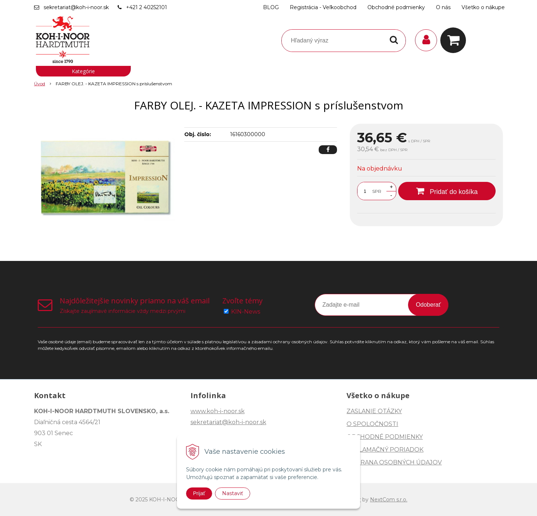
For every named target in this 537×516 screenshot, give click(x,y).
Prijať (199, 493)
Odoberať (428, 305)
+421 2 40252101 (146, 7)
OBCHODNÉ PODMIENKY (385, 436)
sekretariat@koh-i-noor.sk (76, 7)
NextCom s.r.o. (388, 499)
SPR (376, 191)
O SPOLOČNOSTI (372, 423)
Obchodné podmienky (396, 7)
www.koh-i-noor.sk (217, 411)
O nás (443, 7)
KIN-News (245, 311)
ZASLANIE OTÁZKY (374, 411)
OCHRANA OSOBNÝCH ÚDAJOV (394, 462)
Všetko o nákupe (483, 7)
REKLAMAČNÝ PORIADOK (385, 449)
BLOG (271, 7)
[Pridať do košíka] (447, 191)
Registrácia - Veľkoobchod (323, 7)
